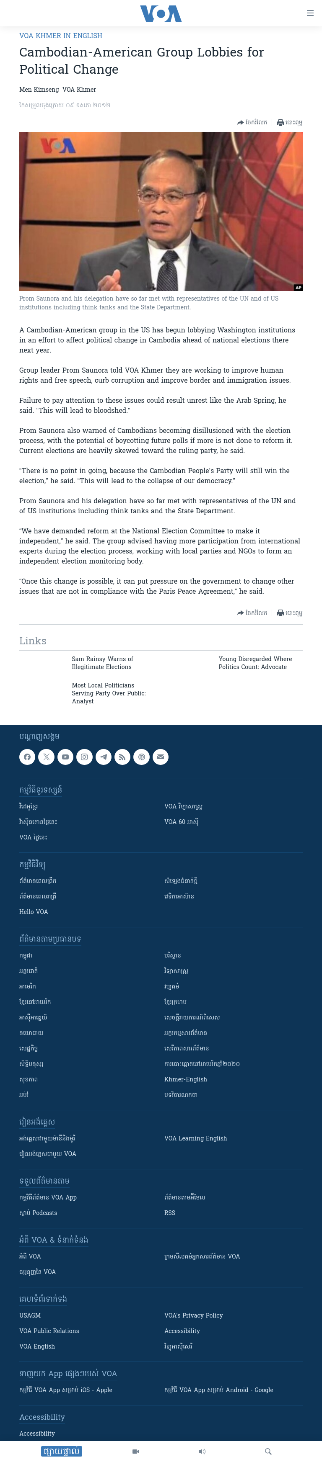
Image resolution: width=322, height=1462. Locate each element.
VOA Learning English (195, 1139)
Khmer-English (185, 1080)
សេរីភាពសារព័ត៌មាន (186, 1049)
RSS (169, 1213)
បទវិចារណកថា (180, 1095)
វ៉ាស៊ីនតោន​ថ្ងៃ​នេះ (38, 822)
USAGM (30, 1316)
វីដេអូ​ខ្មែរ (28, 807)
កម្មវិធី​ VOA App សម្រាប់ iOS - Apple (65, 1390)
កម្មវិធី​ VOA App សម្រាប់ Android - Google (218, 1390)
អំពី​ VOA (30, 1257)
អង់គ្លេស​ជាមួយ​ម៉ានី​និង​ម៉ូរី (47, 1139)
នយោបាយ (31, 1033)
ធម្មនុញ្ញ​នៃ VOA (37, 1272)
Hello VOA (33, 912)
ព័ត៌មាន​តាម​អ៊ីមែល (184, 1198)
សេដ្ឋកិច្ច (28, 1049)
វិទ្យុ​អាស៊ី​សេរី (178, 1347)
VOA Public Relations (49, 1331)
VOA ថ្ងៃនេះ (33, 838)
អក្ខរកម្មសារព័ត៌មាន (185, 1033)
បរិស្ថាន (172, 956)
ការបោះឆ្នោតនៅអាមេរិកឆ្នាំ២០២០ (202, 1064)
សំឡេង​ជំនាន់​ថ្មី (180, 881)
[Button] (252, 123)
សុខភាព (28, 1080)
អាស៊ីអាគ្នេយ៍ (33, 1018)
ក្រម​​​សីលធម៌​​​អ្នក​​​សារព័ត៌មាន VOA (202, 1257)
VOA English (37, 1347)
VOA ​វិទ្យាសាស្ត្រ (183, 807)
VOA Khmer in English (60, 36)
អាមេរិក (27, 987)
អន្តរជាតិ (28, 971)
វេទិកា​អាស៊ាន (179, 897)
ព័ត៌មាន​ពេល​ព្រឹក (38, 881)
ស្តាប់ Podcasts (38, 1213)
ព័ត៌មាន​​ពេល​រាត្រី (38, 897)
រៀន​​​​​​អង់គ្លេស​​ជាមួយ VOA (47, 1154)
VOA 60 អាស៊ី (181, 822)
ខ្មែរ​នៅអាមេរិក (35, 1002)
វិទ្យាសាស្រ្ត (176, 971)
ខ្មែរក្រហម (175, 1002)
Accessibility (182, 1331)
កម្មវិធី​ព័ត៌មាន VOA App (48, 1198)
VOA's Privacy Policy (193, 1316)
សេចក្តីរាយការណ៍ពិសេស (192, 1018)
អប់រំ (24, 1095)
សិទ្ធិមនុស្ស (31, 1064)
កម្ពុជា (25, 956)
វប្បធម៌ (171, 987)
